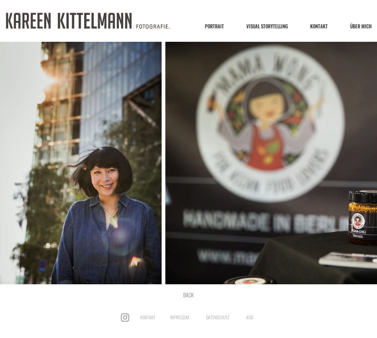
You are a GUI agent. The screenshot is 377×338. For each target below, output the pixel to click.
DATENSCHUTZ (217, 317)
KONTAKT (147, 317)
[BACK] (188, 294)
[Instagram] (125, 317)
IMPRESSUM (179, 317)
